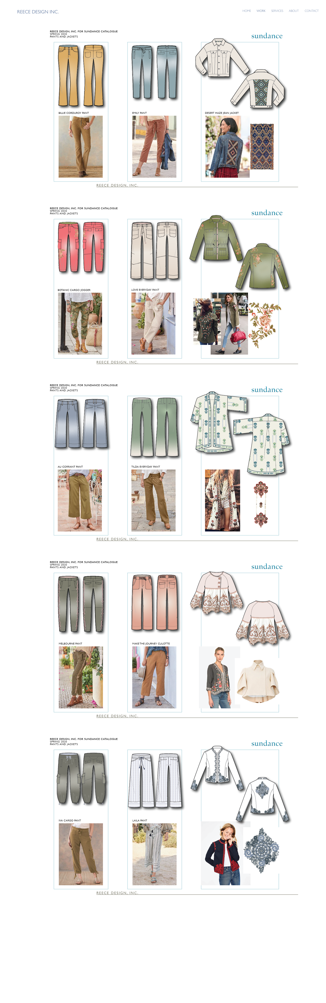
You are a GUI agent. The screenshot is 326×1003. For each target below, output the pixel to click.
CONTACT (312, 11)
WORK (261, 11)
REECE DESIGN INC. (38, 12)
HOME (247, 11)
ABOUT (294, 11)
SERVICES (277, 11)
